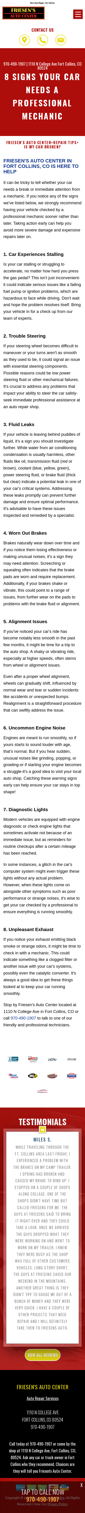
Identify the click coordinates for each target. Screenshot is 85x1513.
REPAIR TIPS (65, 150)
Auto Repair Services (42, 1406)
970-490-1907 (14, 64)
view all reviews (42, 1363)
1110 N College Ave (42, 64)
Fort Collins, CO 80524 (59, 66)
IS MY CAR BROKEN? (42, 155)
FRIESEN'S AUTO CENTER (28, 150)
